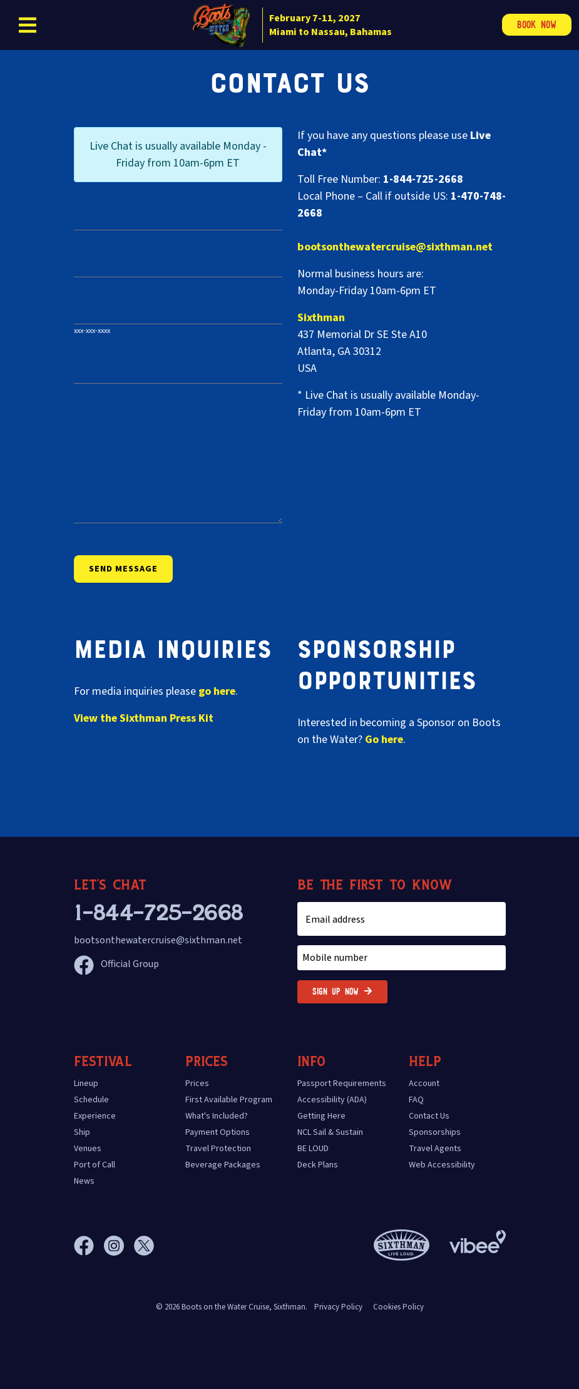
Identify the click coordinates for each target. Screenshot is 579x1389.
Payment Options (217, 1132)
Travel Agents (435, 1148)
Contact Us (429, 1116)
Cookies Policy (398, 1307)
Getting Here (321, 1116)
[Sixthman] (401, 1245)
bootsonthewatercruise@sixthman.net (395, 247)
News (84, 1181)
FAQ (416, 1100)
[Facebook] (89, 1246)
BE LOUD (313, 1148)
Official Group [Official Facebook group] (116, 964)
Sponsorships (435, 1132)
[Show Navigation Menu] (28, 25)
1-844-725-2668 (158, 913)
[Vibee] (477, 1238)
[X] (144, 1246)
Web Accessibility (442, 1165)
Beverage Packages (222, 1165)
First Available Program (228, 1100)
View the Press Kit (143, 718)
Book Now (536, 24)
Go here (384, 739)
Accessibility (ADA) (332, 1100)
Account (424, 1083)
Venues (87, 1148)
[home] (289, 25)
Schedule (91, 1100)
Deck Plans (317, 1165)
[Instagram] (119, 1246)
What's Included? (216, 1116)
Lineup (86, 1083)
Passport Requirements (341, 1083)
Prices (197, 1083)
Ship (82, 1132)
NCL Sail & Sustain (330, 1132)
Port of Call (94, 1165)
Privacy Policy (338, 1307)
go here (216, 691)
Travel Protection (218, 1148)
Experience (95, 1116)
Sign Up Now (342, 991)
